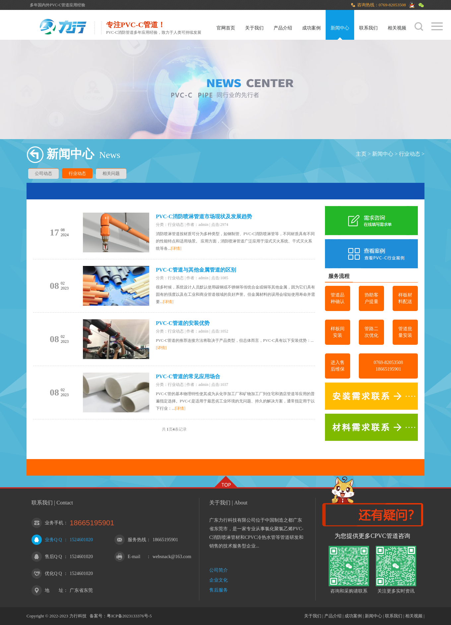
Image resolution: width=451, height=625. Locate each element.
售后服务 (218, 590)
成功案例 (311, 28)
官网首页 (226, 28)
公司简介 (218, 570)
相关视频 (397, 28)
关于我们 (254, 28)
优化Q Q (53, 573)
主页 (361, 154)
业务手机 (54, 522)
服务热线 (137, 539)
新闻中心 (340, 28)
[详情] (176, 248)
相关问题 (111, 173)
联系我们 (368, 28)
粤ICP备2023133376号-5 (129, 615)
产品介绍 (283, 28)
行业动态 (409, 154)
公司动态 (43, 173)
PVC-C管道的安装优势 (183, 323)
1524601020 (81, 539)
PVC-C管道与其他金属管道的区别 (196, 270)
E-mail (134, 556)
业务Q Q (53, 539)
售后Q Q (53, 556)
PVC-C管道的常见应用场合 (188, 376)
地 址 (54, 590)
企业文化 (218, 580)
